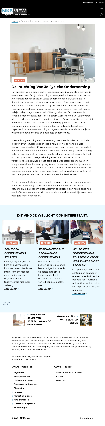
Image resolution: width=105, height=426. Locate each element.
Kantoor (19, 80)
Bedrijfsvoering (22, 376)
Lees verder (11, 289)
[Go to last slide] (4, 303)
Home (15, 21)
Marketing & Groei (23, 396)
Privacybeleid (86, 418)
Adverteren (88, 3)
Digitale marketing (23, 380)
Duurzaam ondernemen (26, 384)
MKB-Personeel (22, 400)
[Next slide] (8, 303)
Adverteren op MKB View (69, 372)
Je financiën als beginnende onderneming (50, 253)
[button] (102, 14)
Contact (100, 3)
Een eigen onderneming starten (15, 253)
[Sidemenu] (102, 9)
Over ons (60, 380)
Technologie (20, 408)
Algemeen (12, 243)
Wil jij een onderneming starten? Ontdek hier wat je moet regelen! (85, 257)
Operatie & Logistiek (24, 404)
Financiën (45, 243)
